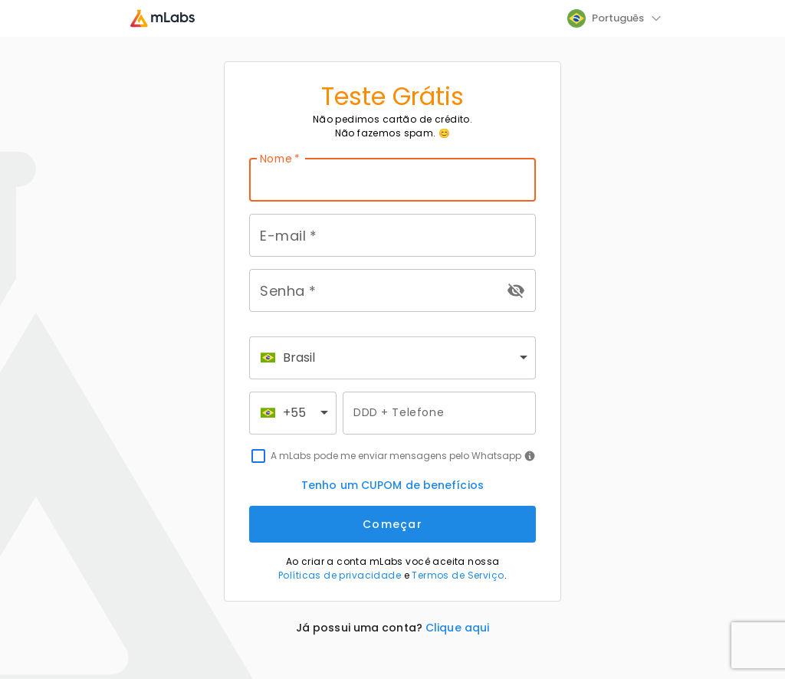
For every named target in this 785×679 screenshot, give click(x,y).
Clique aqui (457, 627)
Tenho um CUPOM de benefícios (392, 485)
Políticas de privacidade (339, 575)
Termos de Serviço (458, 575)
